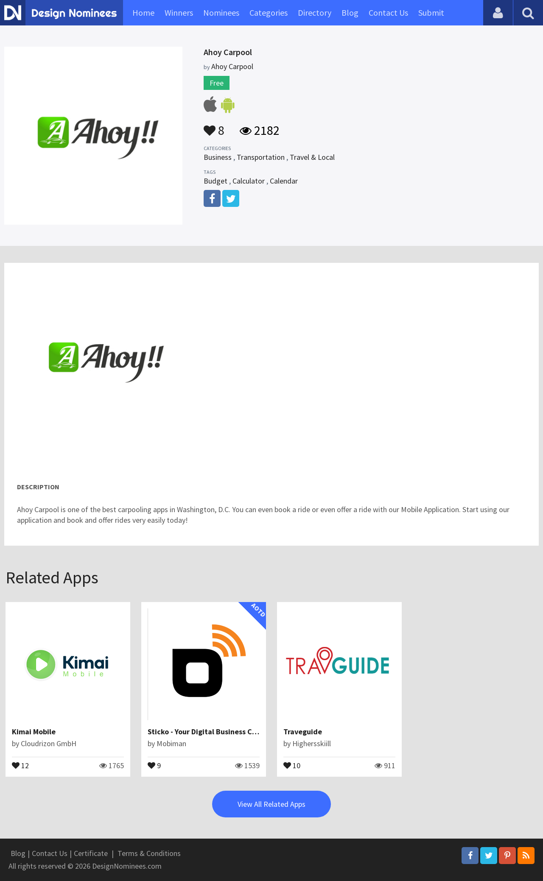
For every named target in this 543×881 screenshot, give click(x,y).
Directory (314, 12)
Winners (179, 12)
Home (143, 12)
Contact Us (388, 12)
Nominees (221, 12)
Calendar (284, 181)
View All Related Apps (271, 804)
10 (291, 765)
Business (218, 157)
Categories (268, 12)
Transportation (261, 157)
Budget (215, 181)
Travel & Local (312, 157)
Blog (349, 12)
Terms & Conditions (149, 853)
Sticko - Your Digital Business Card (206, 731)
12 (20, 765)
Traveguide (302, 731)
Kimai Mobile (34, 731)
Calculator (248, 181)
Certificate (91, 853)
